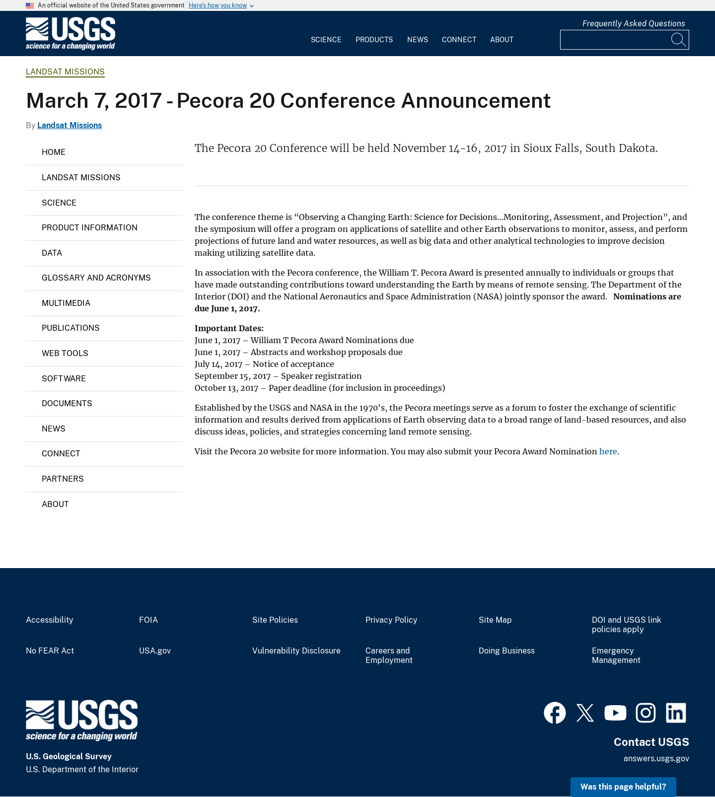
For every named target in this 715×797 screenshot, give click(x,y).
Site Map (495, 620)
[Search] (679, 40)
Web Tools (65, 353)
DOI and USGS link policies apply (626, 625)
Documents (67, 403)
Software (64, 378)
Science (326, 40)
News (417, 40)
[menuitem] (326, 34)
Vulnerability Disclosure (296, 651)
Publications (71, 328)
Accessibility (49, 620)
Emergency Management (616, 656)
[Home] (70, 48)
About (501, 40)
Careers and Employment (389, 656)
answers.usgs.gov (656, 758)
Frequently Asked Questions (633, 23)
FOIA (148, 620)
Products (374, 40)
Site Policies (275, 620)
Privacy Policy (391, 620)
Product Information (90, 227)
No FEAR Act (50, 651)
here (608, 451)
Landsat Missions (65, 71)
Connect (459, 40)
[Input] (624, 40)
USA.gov (155, 651)
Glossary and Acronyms (96, 278)
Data (52, 253)
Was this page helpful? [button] (623, 787)
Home (54, 152)
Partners (63, 479)
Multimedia (66, 303)
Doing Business (507, 651)
